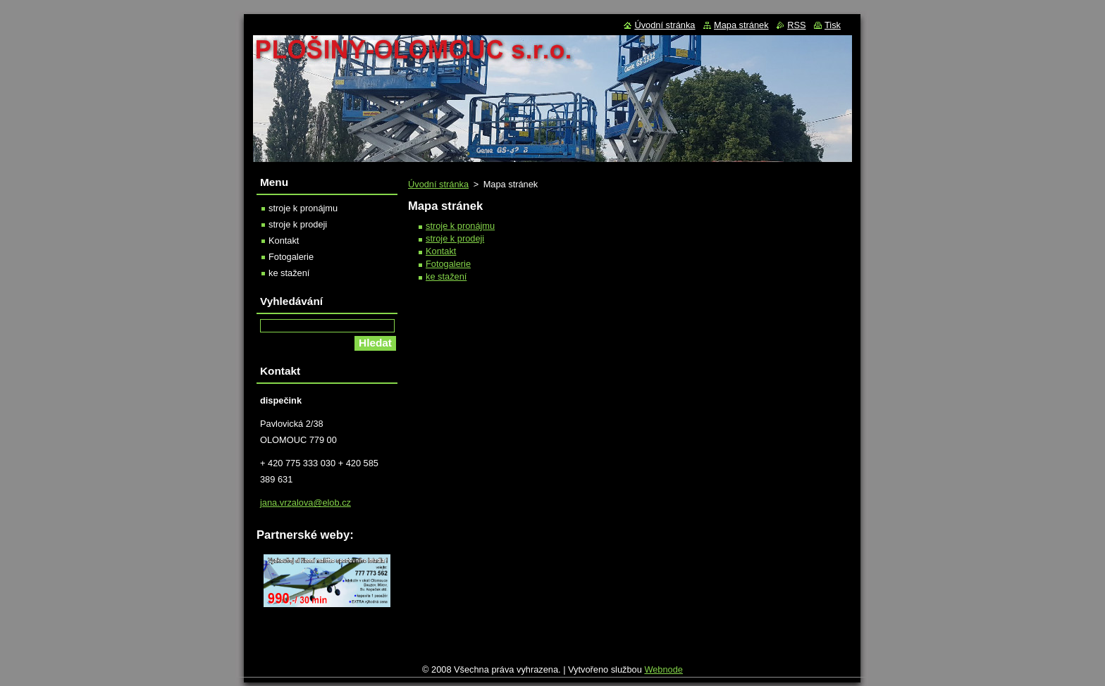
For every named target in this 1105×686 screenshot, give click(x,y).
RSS (796, 25)
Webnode (663, 673)
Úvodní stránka (438, 184)
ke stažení (446, 276)
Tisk (833, 25)
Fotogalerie (448, 263)
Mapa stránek (741, 25)
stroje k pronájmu (460, 225)
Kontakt (441, 251)
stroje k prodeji (455, 238)
